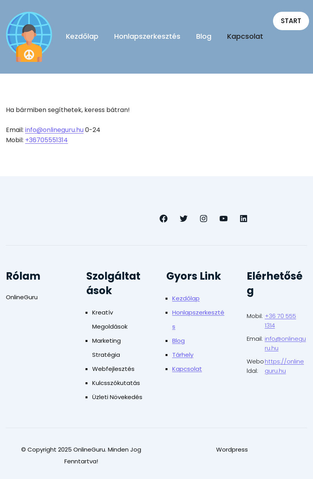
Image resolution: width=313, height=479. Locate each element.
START (291, 20)
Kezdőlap (186, 298)
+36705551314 (46, 140)
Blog (178, 340)
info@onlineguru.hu (54, 129)
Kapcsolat (187, 369)
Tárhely (182, 355)
